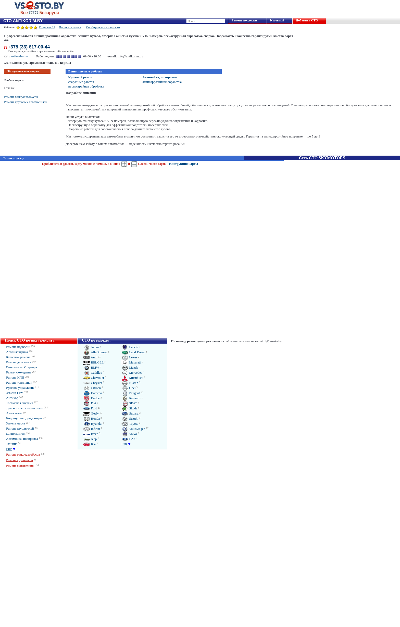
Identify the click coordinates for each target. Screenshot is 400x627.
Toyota (129, 423)
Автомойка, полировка (159, 77)
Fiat (89, 403)
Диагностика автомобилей (24, 408)
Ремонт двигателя (18, 362)
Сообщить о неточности (103, 27)
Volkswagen (133, 429)
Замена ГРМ (15, 393)
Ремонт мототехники (20, 466)
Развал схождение (18, 372)
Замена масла (15, 423)
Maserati (131, 362)
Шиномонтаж (16, 433)
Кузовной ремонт (81, 77)
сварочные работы (81, 82)
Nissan (129, 383)
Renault (130, 398)
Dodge (91, 398)
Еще (9, 449)
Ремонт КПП (15, 377)
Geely (91, 413)
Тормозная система (19, 403)
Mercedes (131, 372)
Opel (128, 388)
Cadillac (92, 372)
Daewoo (92, 393)
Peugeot (130, 393)
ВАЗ (128, 439)
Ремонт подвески (244, 20)
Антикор (12, 398)
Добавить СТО (307, 20)
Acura (91, 347)
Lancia (129, 347)
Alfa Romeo (95, 352)
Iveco (90, 434)
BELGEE (93, 362)
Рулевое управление (20, 388)
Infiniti (91, 429)
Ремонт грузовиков (19, 460)
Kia (89, 444)
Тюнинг (11, 444)
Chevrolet (93, 378)
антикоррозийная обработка (162, 82)
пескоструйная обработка (86, 86)
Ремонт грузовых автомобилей (25, 102)
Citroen (92, 388)
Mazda (129, 367)
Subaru (130, 413)
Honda (91, 418)
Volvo (129, 434)
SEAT (129, 403)
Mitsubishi (132, 378)
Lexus (129, 357)
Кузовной (277, 20)
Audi (90, 357)
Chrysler (92, 383)
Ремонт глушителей (20, 428)
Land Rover (133, 352)
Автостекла (14, 413)
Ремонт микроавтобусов (21, 97)
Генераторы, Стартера (21, 367)
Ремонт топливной (19, 382)
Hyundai (92, 423)
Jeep (90, 439)
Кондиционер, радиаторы (24, 418)
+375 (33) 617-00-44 (29, 46)
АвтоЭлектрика (17, 352)
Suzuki (129, 418)
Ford (90, 408)
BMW (91, 367)
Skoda (129, 408)
